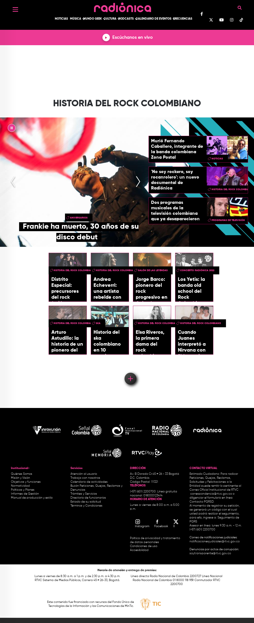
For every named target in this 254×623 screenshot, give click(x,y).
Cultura (110, 18)
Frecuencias (182, 18)
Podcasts (126, 18)
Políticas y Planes (22, 489)
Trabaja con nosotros (85, 477)
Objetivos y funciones (26, 481)
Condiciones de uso (143, 546)
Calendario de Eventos (153, 18)
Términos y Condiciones (86, 505)
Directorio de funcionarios (88, 497)
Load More (130, 371)
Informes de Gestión (25, 493)
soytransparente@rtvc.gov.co (210, 553)
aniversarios (79, 218)
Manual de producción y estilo (32, 497)
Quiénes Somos (21, 474)
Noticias (61, 18)
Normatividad (20, 485)
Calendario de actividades (89, 481)
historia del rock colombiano (74, 270)
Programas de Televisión (228, 220)
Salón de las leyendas (153, 270)
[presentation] (13, 182)
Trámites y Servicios (83, 493)
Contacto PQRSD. (202, 501)
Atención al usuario (83, 474)
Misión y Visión (20, 477)
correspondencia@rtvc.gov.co (211, 493)
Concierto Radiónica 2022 (197, 270)
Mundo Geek (92, 18)
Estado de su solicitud (85, 501)
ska (98, 323)
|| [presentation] (12, 129)
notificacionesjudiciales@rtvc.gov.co (215, 541)
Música (75, 18)
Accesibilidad (139, 550)
